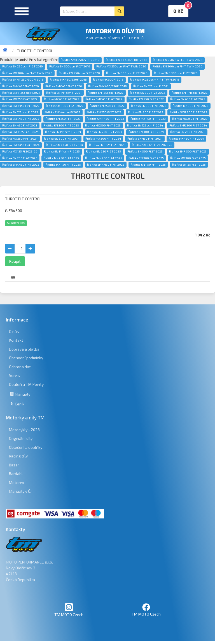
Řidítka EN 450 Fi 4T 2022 (187, 99)
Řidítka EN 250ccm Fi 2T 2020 (79, 73)
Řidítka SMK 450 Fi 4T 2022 (103, 99)
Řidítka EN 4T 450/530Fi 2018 (126, 60)
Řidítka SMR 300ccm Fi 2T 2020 (176, 73)
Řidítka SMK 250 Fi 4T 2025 (103, 158)
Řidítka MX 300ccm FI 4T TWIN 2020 (27, 73)
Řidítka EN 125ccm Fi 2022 (105, 92)
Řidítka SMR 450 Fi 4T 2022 (20, 105)
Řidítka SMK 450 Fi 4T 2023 (20, 118)
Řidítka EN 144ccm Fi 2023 (62, 112)
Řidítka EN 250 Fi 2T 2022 (146, 99)
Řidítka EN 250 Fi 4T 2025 (19, 158)
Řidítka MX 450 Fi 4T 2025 (63, 164)
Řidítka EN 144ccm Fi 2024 (63, 131)
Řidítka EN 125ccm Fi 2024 (145, 125)
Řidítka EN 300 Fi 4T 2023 (61, 125)
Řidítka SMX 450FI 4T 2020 (63, 86)
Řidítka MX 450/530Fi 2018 (68, 79)
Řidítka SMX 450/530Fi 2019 (80, 60)
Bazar (14, 464)
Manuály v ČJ (20, 491)
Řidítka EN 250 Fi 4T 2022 (107, 105)
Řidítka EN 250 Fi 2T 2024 (104, 131)
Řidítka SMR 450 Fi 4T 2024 (20, 145)
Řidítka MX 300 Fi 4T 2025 (188, 158)
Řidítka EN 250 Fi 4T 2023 (63, 118)
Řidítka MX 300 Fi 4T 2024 (103, 138)
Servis (14, 375)
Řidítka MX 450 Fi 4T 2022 (61, 99)
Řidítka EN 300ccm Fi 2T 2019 (69, 66)
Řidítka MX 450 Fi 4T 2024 (186, 138)
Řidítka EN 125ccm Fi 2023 (20, 112)
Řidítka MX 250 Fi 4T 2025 (61, 158)
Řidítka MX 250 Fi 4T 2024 (20, 138)
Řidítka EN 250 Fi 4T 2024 (187, 131)
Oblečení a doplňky (25, 447)
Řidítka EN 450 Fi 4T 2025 (148, 164)
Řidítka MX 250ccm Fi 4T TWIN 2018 (154, 79)
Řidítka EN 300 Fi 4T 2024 (61, 138)
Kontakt (16, 340)
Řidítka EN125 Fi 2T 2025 (189, 164)
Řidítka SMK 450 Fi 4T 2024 (64, 145)
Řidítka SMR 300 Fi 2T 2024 (188, 125)
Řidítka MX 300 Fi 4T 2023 (103, 125)
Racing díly (18, 456)
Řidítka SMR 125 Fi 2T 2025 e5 (152, 145)
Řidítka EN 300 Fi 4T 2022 (148, 105)
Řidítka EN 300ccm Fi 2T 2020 (127, 73)
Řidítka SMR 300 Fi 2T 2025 (188, 151)
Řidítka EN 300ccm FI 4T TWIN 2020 (177, 66)
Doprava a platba (24, 349)
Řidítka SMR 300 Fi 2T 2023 (188, 112)
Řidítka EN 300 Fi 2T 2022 (147, 92)
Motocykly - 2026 (24, 429)
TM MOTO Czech (68, 610)
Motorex (16, 482)
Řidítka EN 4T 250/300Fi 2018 (22, 79)
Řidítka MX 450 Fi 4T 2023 (148, 118)
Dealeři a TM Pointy (26, 384)
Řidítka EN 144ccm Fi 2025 (62, 151)
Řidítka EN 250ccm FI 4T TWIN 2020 (177, 60)
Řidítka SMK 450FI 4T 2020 (20, 86)
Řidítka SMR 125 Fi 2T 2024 (20, 131)
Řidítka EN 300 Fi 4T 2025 (146, 158)
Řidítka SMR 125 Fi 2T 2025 (107, 145)
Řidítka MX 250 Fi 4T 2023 (189, 118)
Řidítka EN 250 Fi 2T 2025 (103, 151)
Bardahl (16, 473)
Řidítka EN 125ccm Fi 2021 (151, 86)
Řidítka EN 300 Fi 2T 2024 (146, 131)
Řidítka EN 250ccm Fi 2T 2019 (22, 66)
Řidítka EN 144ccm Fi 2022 (189, 92)
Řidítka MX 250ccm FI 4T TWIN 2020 (121, 66)
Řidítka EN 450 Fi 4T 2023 (19, 125)
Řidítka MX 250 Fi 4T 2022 (20, 99)
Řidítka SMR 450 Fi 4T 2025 (105, 164)
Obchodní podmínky (26, 357)
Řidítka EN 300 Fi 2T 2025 (145, 151)
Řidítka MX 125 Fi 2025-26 (20, 151)
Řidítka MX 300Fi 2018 (108, 79)
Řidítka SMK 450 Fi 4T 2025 (20, 164)
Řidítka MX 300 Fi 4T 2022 (190, 105)
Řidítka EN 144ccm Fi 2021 (63, 92)
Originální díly (20, 438)
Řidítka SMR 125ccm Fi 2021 (21, 92)
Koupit (15, 261)
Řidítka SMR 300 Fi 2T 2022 (64, 105)
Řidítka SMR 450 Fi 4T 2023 (105, 118)
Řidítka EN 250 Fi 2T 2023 (104, 112)
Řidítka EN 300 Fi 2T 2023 (145, 112)
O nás (14, 331)
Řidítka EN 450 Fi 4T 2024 (144, 138)
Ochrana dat (20, 366)
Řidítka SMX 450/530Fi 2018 (107, 86)
